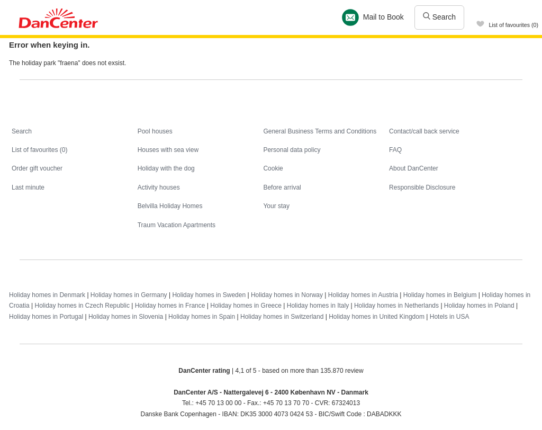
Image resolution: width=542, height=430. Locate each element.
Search (439, 17)
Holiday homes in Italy (318, 305)
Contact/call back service (424, 131)
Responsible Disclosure (422, 187)
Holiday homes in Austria (363, 295)
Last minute (28, 187)
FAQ (395, 150)
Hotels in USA (449, 316)
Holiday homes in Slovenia (125, 316)
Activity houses (159, 187)
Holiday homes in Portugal (46, 316)
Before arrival (282, 187)
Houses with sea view (168, 150)
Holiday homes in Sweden (209, 295)
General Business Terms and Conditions (319, 131)
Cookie (273, 168)
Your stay (276, 206)
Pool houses (155, 131)
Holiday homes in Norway (287, 295)
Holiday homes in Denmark (47, 295)
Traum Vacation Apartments (176, 225)
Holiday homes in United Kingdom (376, 316)
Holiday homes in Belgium (440, 295)
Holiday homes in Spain (201, 316)
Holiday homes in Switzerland (281, 316)
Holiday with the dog (166, 168)
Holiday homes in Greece (246, 305)
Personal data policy (291, 150)
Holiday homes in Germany (129, 295)
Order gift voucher (37, 168)
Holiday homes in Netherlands (396, 305)
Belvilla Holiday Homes (170, 206)
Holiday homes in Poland (479, 305)
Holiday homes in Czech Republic (81, 305)
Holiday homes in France (170, 305)
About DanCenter (413, 168)
